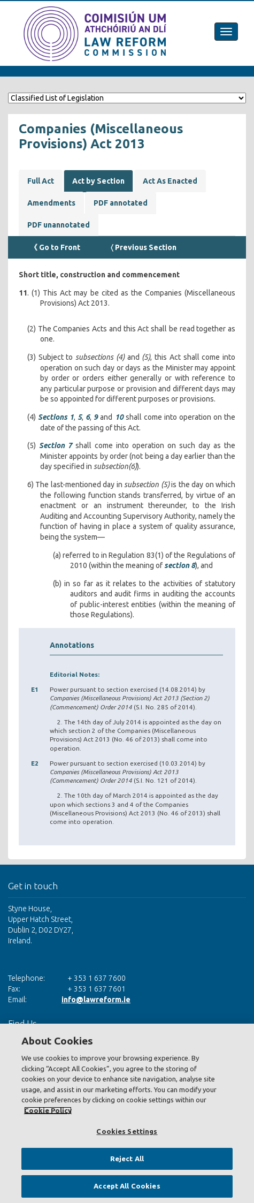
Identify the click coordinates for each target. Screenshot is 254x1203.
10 (119, 417)
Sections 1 (56, 417)
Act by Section (98, 181)
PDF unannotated (58, 225)
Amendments (51, 203)
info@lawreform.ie (95, 999)
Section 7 (55, 445)
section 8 (179, 565)
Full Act (40, 181)
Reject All (127, 1158)
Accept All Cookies (127, 1186)
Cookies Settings (126, 1131)
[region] (127, 1113)
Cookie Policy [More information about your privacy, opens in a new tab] (48, 1110)
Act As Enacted (170, 181)
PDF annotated (121, 203)
